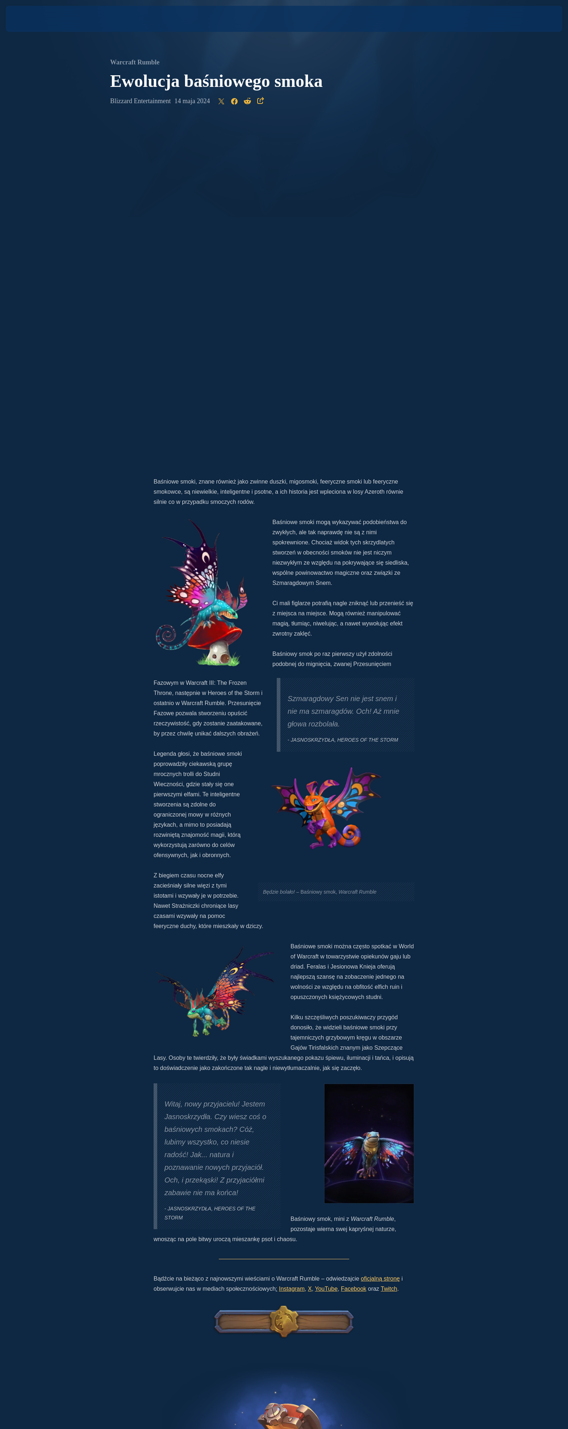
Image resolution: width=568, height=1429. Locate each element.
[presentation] (32, 19)
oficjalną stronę (380, 938)
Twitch (389, 948)
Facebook (353, 948)
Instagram (292, 948)
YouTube (326, 948)
